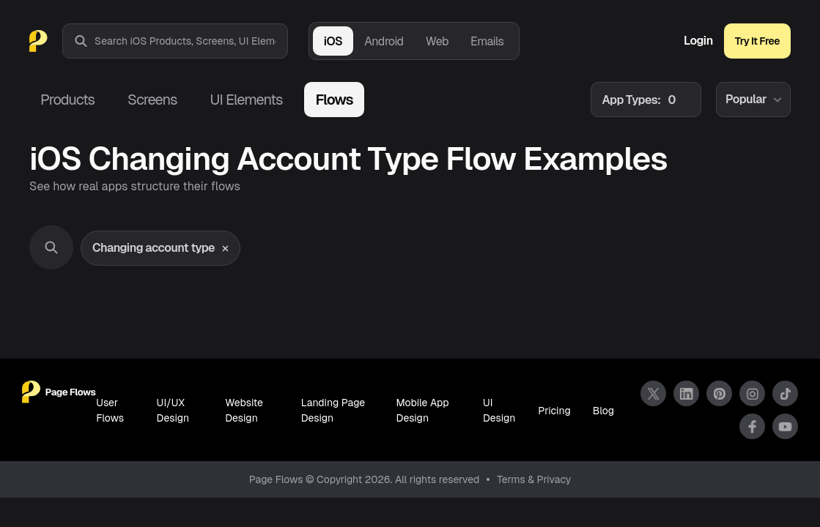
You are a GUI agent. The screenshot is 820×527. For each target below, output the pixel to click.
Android (383, 41)
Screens (152, 99)
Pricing (554, 410)
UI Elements (246, 99)
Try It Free (757, 41)
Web (437, 41)
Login (698, 41)
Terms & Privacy (534, 479)
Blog (603, 410)
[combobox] (191, 41)
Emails (487, 41)
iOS (333, 41)
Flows (333, 99)
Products (67, 99)
